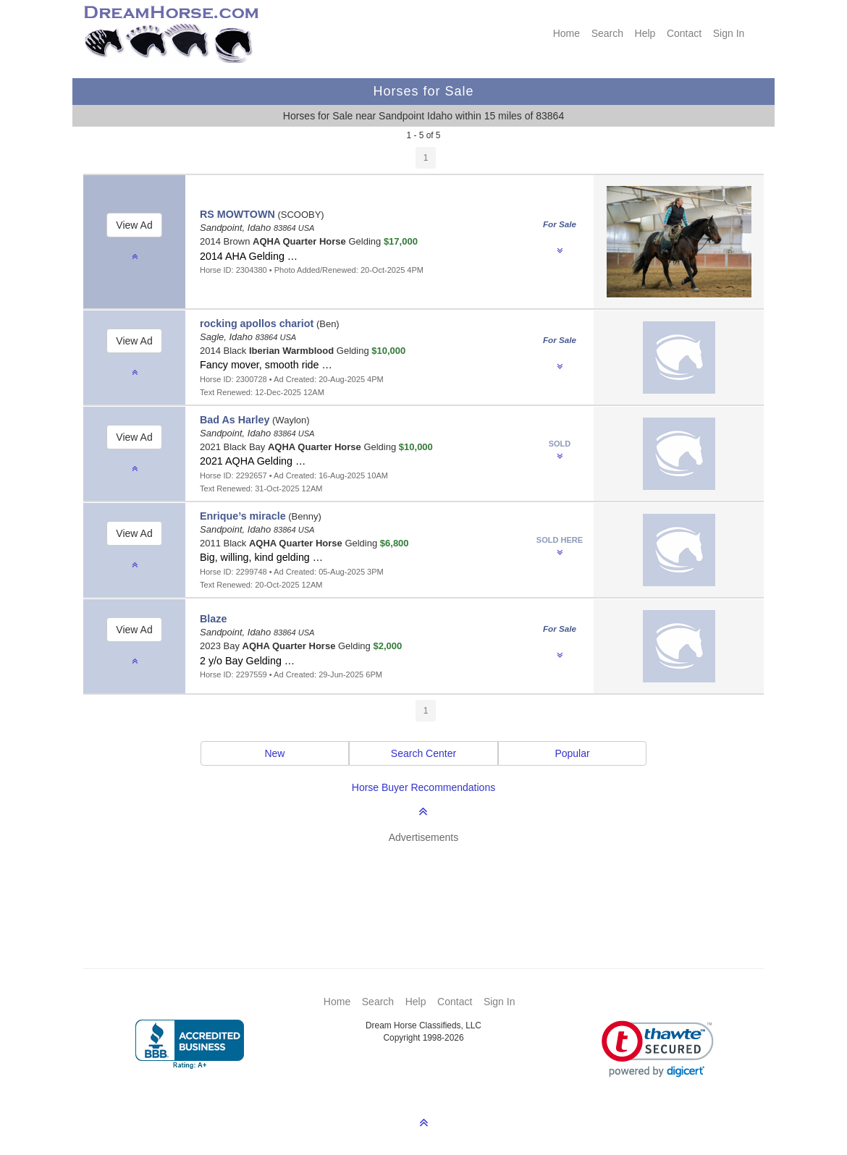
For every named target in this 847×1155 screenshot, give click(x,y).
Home (566, 33)
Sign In (729, 33)
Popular (572, 753)
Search (607, 33)
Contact (684, 33)
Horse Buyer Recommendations (423, 787)
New (274, 753)
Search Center (423, 753)
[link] (657, 1049)
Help (645, 33)
